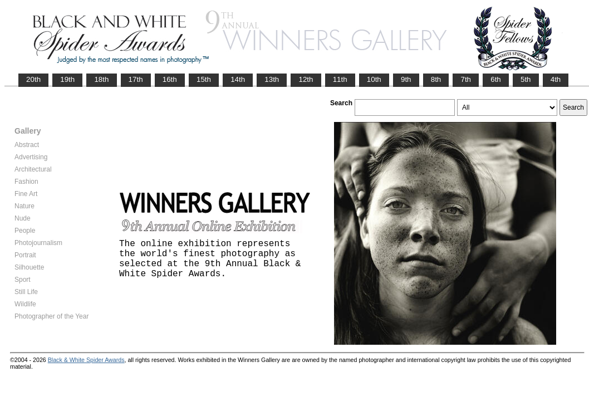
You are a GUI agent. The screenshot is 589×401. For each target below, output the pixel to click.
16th (169, 79)
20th (33, 79)
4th (555, 79)
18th (101, 79)
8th (436, 79)
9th (406, 79)
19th (67, 79)
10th (374, 79)
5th (525, 79)
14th (237, 79)
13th (271, 79)
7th (465, 79)
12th (305, 79)
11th (340, 79)
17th (135, 79)
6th (495, 79)
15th (203, 79)
